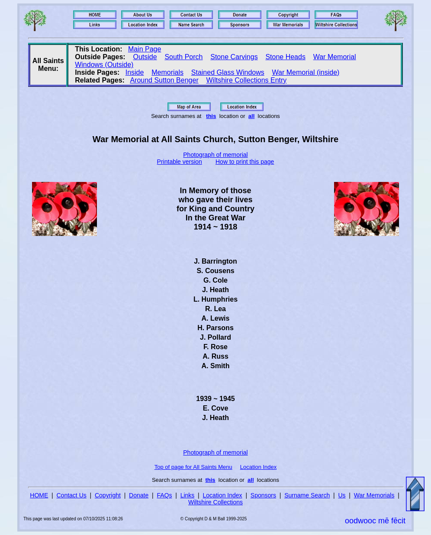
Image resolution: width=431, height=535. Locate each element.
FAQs (164, 495)
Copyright (108, 495)
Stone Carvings (233, 57)
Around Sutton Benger (164, 80)
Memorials (167, 72)
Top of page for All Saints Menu (193, 467)
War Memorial (334, 57)
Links (187, 495)
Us (341, 495)
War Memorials (374, 495)
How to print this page (245, 161)
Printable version (179, 161)
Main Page (144, 49)
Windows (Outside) (104, 64)
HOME (39, 495)
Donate (138, 495)
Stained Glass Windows (227, 72)
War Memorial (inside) (306, 72)
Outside (145, 57)
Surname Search (307, 495)
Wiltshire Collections (215, 502)
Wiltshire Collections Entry (246, 80)
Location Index (258, 467)
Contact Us (72, 495)
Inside (134, 72)
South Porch (183, 57)
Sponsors (263, 495)
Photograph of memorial (215, 154)
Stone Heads (285, 57)
